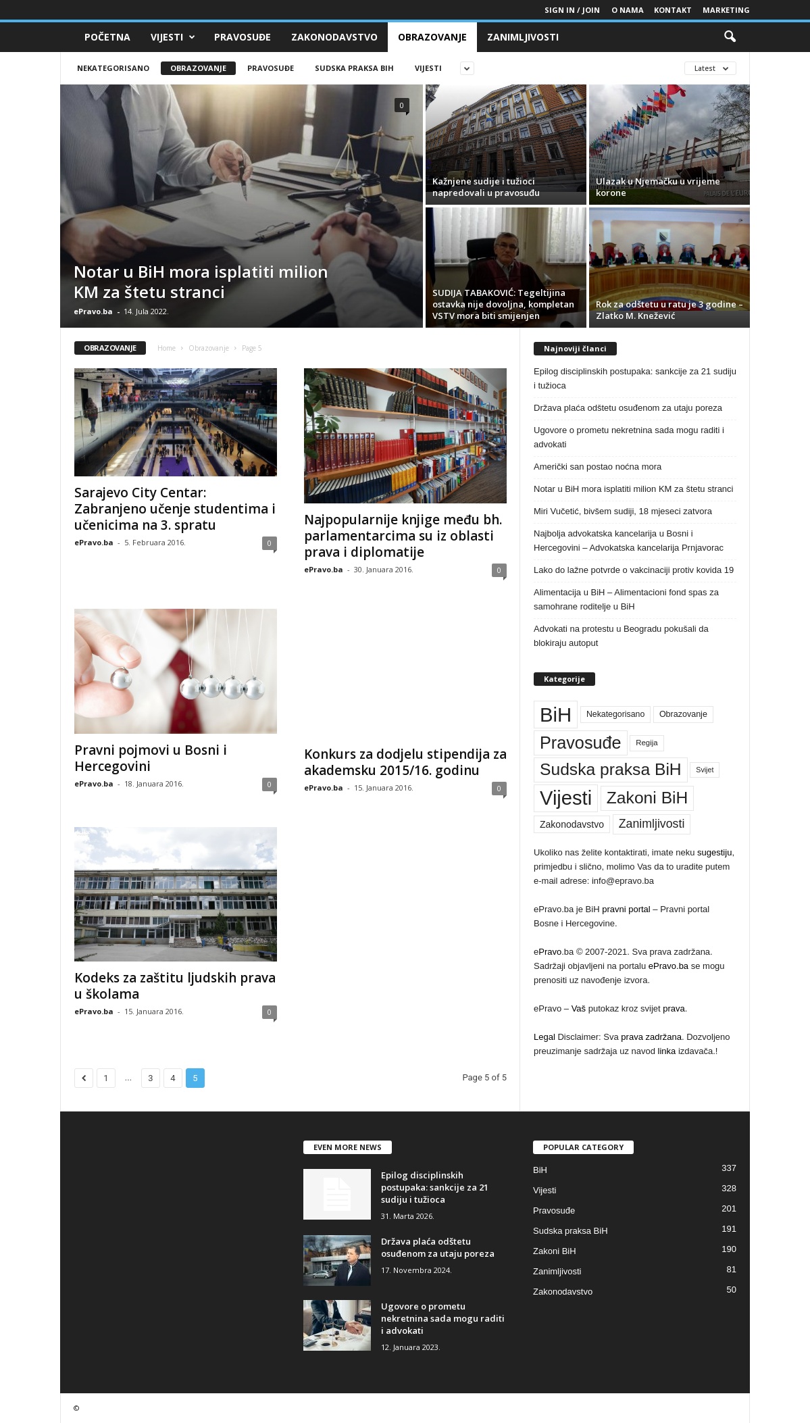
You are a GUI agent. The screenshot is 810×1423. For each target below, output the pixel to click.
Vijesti (173, 37)
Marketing (726, 10)
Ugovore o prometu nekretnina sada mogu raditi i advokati (629, 437)
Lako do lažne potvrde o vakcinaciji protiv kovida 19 (634, 570)
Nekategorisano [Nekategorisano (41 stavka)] (615, 714)
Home (166, 348)
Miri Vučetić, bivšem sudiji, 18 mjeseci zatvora (623, 511)
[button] (729, 37)
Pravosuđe (242, 36)
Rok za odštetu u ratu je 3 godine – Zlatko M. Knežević (669, 310)
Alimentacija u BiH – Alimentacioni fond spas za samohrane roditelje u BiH (626, 599)
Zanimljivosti (523, 36)
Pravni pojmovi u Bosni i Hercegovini (150, 758)
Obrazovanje (432, 36)
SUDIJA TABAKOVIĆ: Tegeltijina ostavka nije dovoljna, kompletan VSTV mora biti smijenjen (503, 304)
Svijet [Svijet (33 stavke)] (704, 770)
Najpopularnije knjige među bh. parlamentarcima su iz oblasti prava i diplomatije (403, 536)
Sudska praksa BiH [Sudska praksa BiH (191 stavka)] (611, 769)
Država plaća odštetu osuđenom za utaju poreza (628, 408)
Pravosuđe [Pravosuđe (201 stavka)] (581, 742)
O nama (627, 10)
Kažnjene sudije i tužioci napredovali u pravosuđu (486, 187)
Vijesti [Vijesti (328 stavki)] (566, 798)
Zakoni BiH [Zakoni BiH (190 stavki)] (647, 798)
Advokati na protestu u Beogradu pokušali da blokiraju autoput (621, 636)
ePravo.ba (93, 311)
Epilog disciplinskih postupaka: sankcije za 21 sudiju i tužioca (635, 378)
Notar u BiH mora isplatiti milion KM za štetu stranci (201, 281)
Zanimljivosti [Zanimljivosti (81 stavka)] (652, 823)
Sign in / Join (572, 10)
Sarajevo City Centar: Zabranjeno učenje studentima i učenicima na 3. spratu (175, 509)
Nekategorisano (113, 68)
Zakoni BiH (554, 1251)
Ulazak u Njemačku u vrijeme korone (658, 187)
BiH (540, 1170)
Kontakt (673, 10)
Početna (107, 36)
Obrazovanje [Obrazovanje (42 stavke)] (683, 714)
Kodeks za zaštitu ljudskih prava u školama (175, 986)
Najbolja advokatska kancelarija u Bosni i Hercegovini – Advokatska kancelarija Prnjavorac (629, 540)
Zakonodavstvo (334, 36)
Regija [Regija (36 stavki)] (646, 743)
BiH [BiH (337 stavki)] (556, 714)
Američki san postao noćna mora (597, 466)
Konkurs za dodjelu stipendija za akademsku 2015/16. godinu (405, 762)
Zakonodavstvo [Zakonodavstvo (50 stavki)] (572, 824)
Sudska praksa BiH (354, 68)
